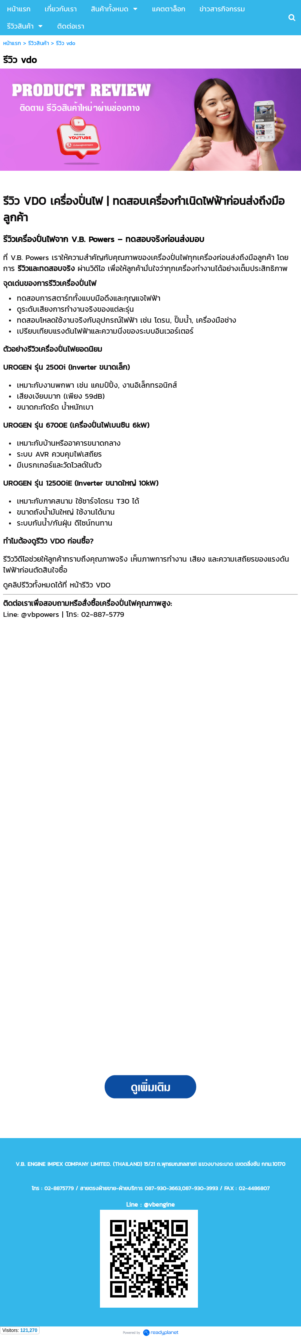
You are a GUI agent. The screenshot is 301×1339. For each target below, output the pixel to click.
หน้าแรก (12, 43)
